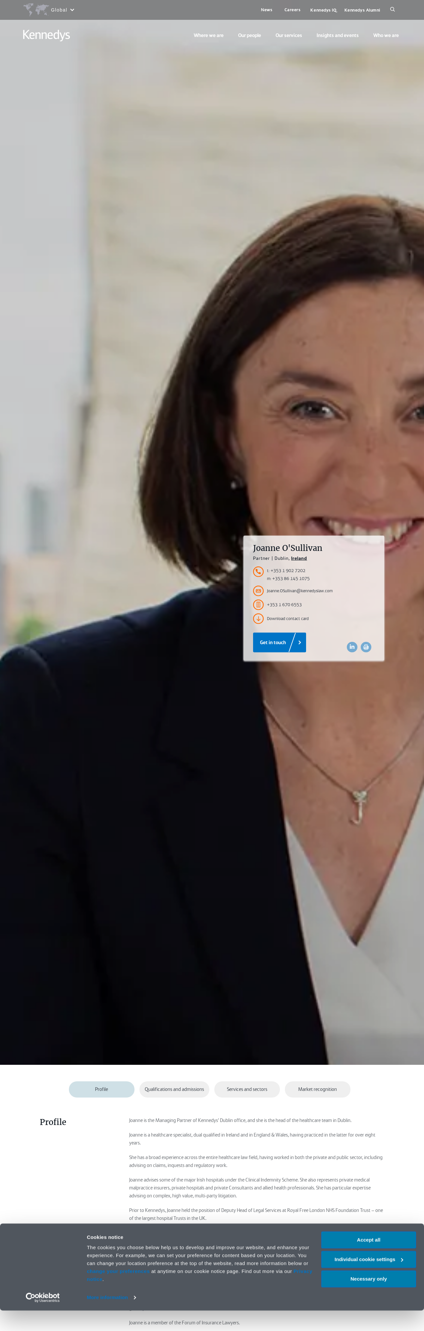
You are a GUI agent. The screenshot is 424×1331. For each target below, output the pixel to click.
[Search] (392, 10)
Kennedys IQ (323, 10)
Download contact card (281, 618)
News (266, 9)
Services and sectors (247, 1089)
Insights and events (338, 35)
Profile (101, 1089)
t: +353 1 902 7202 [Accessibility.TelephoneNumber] (286, 570)
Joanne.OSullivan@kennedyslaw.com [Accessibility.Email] (293, 591)
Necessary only (368, 1299)
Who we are (386, 35)
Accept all (369, 1260)
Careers (293, 9)
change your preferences (118, 1292)
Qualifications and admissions (174, 1089)
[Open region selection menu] (48, 10)
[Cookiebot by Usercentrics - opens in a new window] (43, 1318)
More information (107, 1318)
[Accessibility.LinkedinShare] (352, 647)
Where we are (209, 35)
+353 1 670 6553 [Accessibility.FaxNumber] (277, 605)
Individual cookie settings (369, 1280)
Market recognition (317, 1089)
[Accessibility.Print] (366, 647)
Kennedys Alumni (362, 10)
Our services (289, 35)
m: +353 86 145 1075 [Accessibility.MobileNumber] (288, 578)
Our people (249, 35)
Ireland (299, 558)
